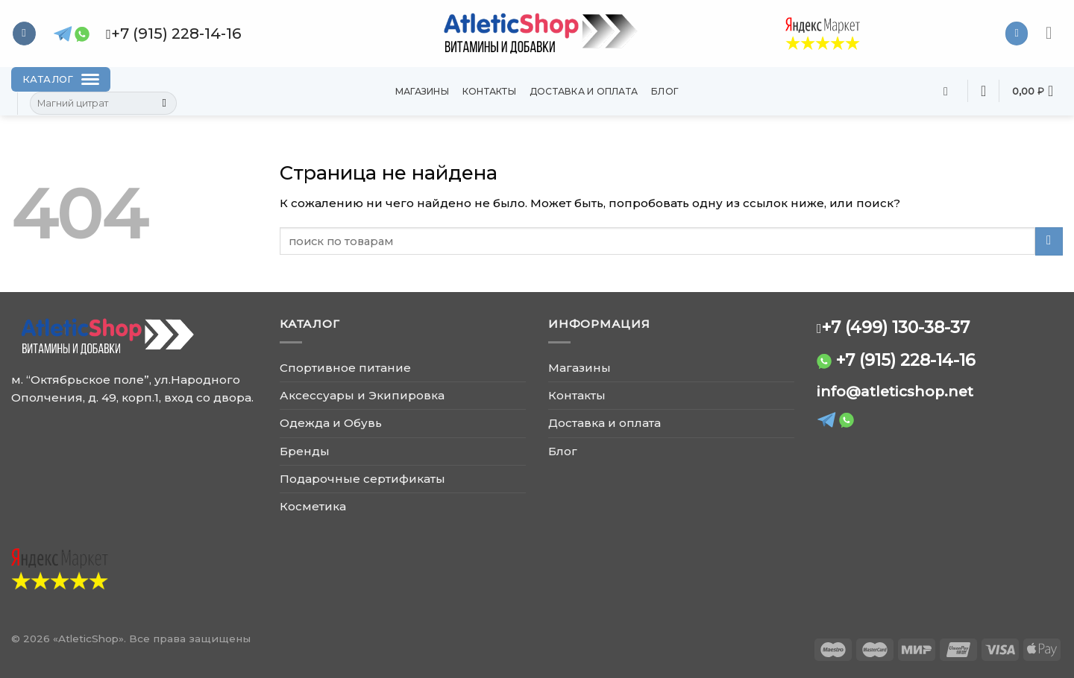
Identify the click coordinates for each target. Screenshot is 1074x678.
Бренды (305, 451)
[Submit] (164, 103)
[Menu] (1054, 33)
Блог (665, 91)
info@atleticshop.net (895, 391)
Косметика (313, 506)
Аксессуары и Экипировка (362, 395)
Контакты (489, 91)
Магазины (422, 91)
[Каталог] (60, 79)
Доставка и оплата (584, 91)
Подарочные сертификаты (362, 479)
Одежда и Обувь (331, 423)
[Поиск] (949, 91)
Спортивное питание (345, 368)
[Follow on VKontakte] (24, 33)
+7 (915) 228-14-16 (906, 360)
